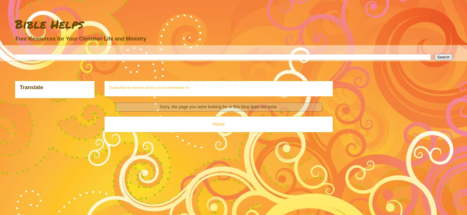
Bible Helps (49, 24)
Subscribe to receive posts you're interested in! (149, 87)
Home (218, 124)
